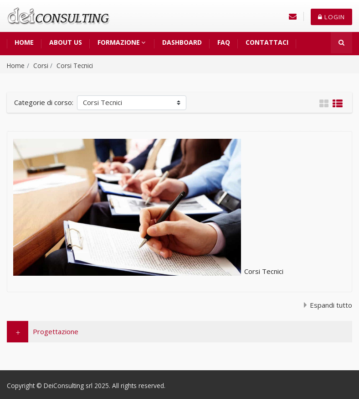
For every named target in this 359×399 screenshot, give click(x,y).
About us (65, 42)
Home (24, 42)
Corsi (40, 65)
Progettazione (55, 331)
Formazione (118, 42)
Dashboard (182, 42)
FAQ (223, 42)
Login (331, 17)
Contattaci (267, 42)
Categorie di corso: (43, 102)
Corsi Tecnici (74, 65)
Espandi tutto (331, 305)
